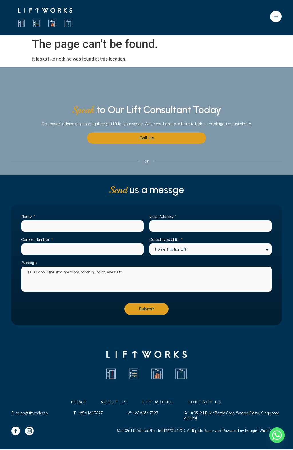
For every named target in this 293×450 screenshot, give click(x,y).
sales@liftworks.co (31, 413)
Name (27, 217)
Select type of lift (164, 240)
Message (29, 263)
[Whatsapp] (277, 435)
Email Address (161, 217)
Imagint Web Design (263, 431)
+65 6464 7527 (90, 413)
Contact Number (35, 240)
